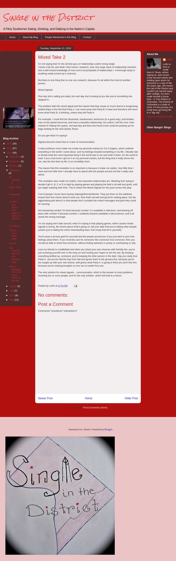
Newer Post (45, 398)
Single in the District (48, 17)
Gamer (12, 243)
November (15, 161)
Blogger (108, 429)
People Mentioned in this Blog (60, 37)
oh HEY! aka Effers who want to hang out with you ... (15, 211)
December (15, 156)
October (14, 165)
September (15, 170)
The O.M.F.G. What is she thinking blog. (15, 255)
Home (12, 37)
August (13, 286)
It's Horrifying (14, 180)
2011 (10, 148)
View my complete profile (160, 116)
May (12, 299)
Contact (87, 37)
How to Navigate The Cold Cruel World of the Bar (15, 273)
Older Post (131, 398)
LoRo (169, 59)
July (12, 290)
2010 (10, 152)
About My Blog (30, 37)
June (12, 295)
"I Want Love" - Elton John (14, 234)
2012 (10, 143)
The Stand (14, 226)
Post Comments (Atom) (95, 407)
